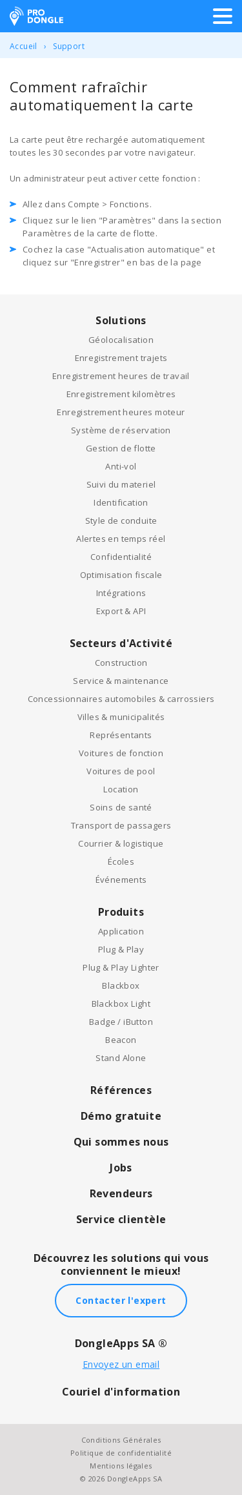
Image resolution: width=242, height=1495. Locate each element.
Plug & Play (121, 949)
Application (121, 931)
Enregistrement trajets (121, 358)
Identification (121, 502)
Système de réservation (121, 430)
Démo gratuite (121, 1116)
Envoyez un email (121, 1364)
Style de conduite (121, 520)
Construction (121, 662)
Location (120, 789)
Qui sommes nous (121, 1142)
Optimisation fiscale (121, 575)
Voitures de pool (120, 771)
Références (121, 1090)
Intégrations (121, 593)
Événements (121, 879)
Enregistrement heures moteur (121, 412)
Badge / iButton (121, 1021)
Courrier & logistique (120, 843)
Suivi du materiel (121, 484)
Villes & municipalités (121, 717)
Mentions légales (121, 1465)
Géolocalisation (121, 339)
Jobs (121, 1167)
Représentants (121, 735)
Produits (121, 912)
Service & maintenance (120, 680)
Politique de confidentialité (121, 1453)
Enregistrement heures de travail (121, 376)
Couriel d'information (121, 1392)
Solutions (121, 320)
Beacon (120, 1040)
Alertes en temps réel (120, 538)
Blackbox (120, 985)
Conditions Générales (121, 1440)
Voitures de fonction (121, 753)
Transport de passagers (121, 825)
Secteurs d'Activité (121, 643)
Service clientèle (121, 1219)
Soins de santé (121, 807)
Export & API (121, 611)
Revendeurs (121, 1193)
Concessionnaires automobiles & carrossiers (121, 699)
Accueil (23, 46)
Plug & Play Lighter (121, 967)
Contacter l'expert (121, 1300)
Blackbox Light (121, 1003)
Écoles (121, 861)
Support (69, 46)
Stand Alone (121, 1058)
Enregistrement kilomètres (121, 394)
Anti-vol (120, 466)
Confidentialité (121, 556)
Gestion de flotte (121, 448)
